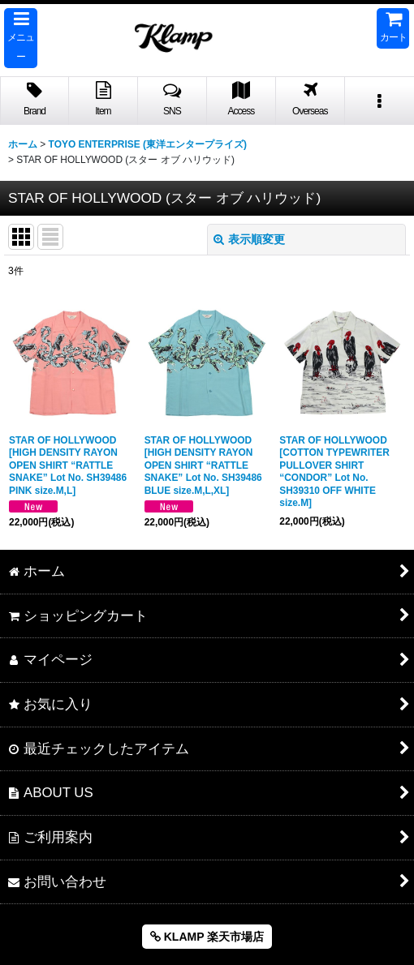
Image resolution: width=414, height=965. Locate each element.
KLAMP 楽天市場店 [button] (207, 936)
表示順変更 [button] (249, 239)
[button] (20, 38)
